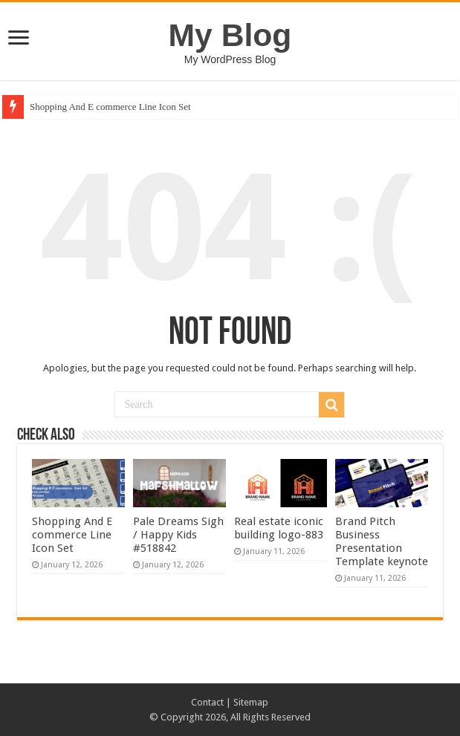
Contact (207, 702)
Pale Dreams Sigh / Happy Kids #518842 (178, 535)
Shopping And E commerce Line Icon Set (110, 106)
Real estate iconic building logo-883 (278, 528)
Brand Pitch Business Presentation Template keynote (381, 541)
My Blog (230, 35)
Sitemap (250, 702)
